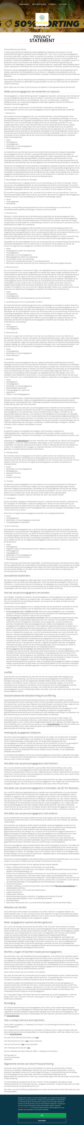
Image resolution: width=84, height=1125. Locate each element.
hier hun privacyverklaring (65, 886)
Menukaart (24, 4)
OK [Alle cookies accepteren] (42, 1115)
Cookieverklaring (22, 441)
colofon (63, 4)
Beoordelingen (39, 4)
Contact (52, 4)
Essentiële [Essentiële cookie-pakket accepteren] (42, 1121)
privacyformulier (54, 724)
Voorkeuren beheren (24, 1107)
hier (37, 1038)
